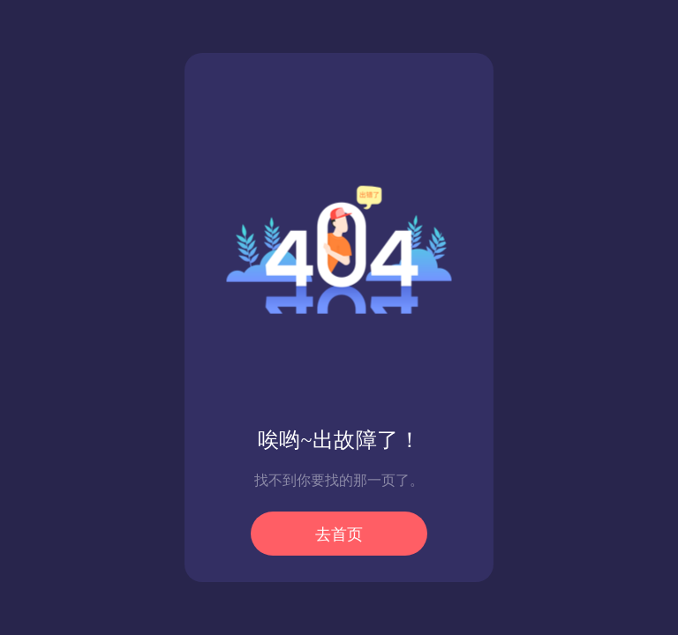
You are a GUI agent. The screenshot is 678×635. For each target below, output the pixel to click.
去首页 (339, 534)
